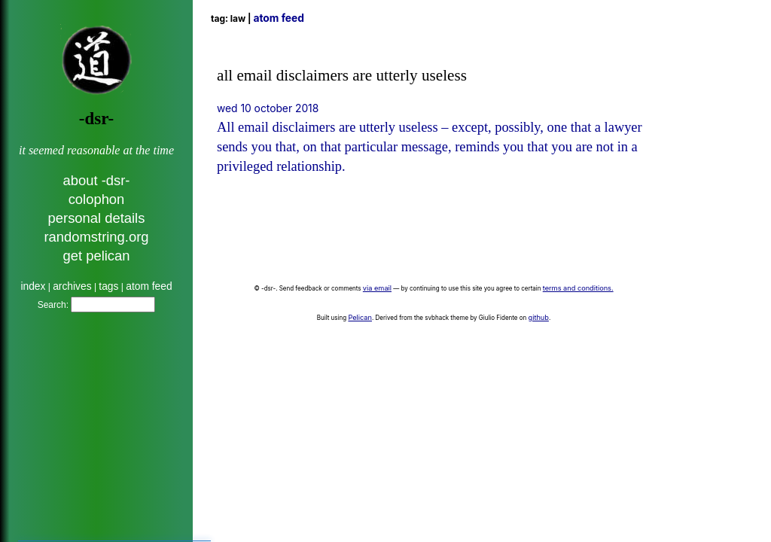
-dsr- (96, 118)
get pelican (96, 255)
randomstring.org (96, 237)
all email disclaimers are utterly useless (342, 75)
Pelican (360, 317)
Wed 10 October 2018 (267, 108)
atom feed (149, 286)
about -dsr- (96, 180)
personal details (96, 218)
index (32, 286)
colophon (97, 199)
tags (108, 286)
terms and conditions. (578, 288)
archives (72, 286)
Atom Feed (278, 18)
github (539, 317)
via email (377, 288)
